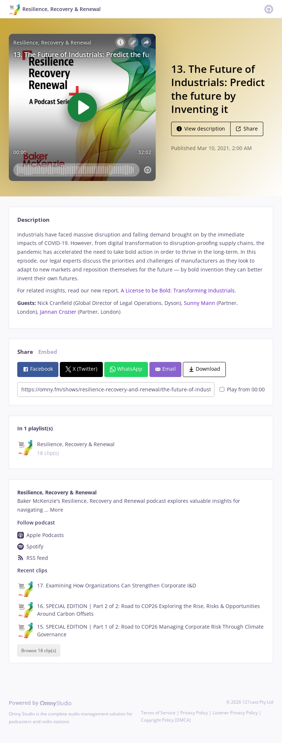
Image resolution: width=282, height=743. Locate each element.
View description (201, 128)
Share (247, 128)
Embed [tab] (47, 352)
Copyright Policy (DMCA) (166, 720)
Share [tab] (25, 352)
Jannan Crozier (58, 311)
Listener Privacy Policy (235, 713)
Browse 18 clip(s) (38, 650)
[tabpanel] (140, 273)
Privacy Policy (194, 713)
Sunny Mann (199, 302)
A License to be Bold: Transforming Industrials (178, 290)
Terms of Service (158, 713)
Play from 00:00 (242, 389)
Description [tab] (33, 220)
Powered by (40, 702)
